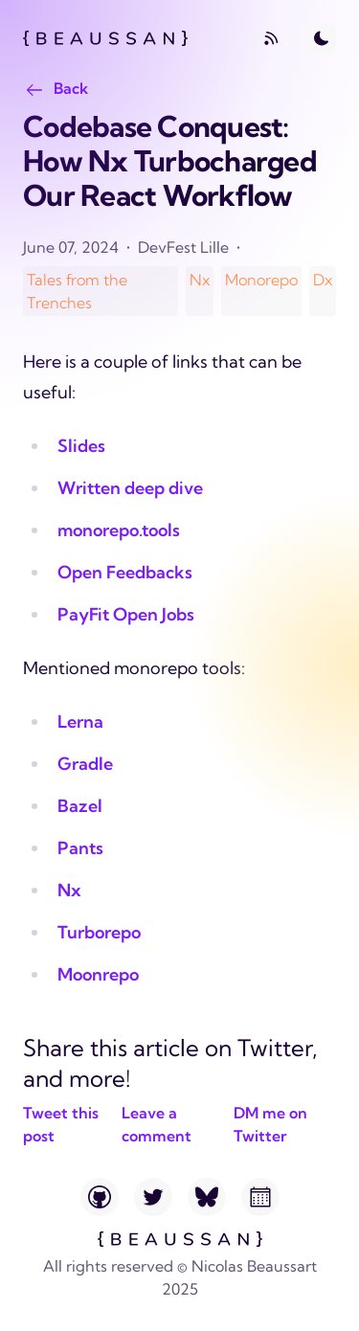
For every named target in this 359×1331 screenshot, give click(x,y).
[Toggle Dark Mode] (320, 38)
